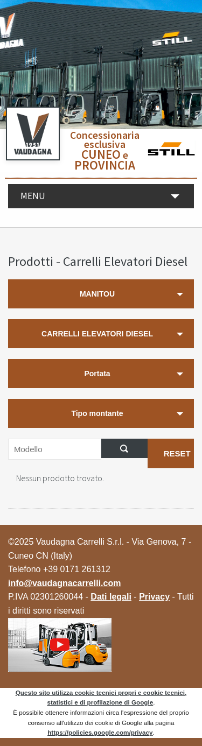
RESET (177, 453)
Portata (97, 373)
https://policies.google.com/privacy (99, 732)
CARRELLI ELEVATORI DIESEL (97, 333)
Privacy (154, 596)
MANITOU (97, 294)
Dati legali (110, 596)
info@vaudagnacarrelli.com (64, 583)
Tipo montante (97, 413)
